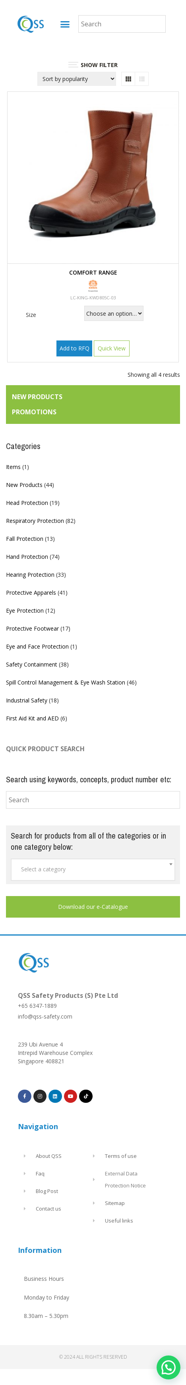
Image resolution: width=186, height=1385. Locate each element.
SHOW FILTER (93, 65)
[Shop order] (76, 79)
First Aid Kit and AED (32, 718)
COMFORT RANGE (93, 272)
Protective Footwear (32, 628)
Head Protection (27, 503)
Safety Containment (31, 664)
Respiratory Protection (35, 520)
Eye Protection (25, 610)
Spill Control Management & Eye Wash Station (65, 682)
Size (31, 315)
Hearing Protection (30, 574)
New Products (24, 485)
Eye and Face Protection (37, 646)
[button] (65, 24)
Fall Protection (24, 538)
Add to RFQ (74, 348)
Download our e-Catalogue (93, 906)
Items (13, 467)
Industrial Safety (26, 700)
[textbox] (93, 869)
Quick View (112, 348)
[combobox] (93, 870)
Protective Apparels (31, 592)
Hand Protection (27, 556)
